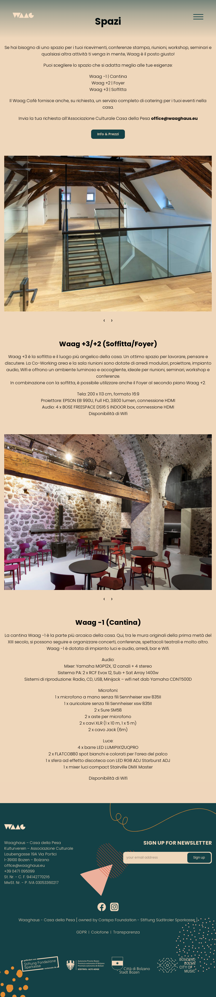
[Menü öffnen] (198, 17)
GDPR (81, 932)
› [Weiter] (112, 321)
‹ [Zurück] (104, 321)
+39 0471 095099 (19, 871)
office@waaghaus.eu (24, 866)
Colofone (100, 932)
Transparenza (126, 932)
